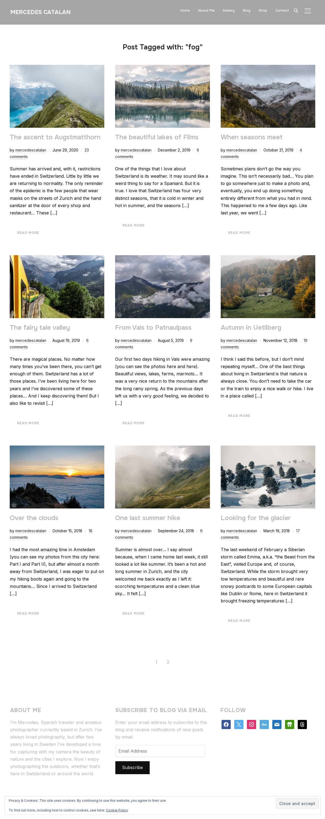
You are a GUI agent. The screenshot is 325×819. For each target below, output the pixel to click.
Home (185, 10)
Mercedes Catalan (40, 12)
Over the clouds (34, 518)
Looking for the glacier (256, 518)
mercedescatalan (30, 150)
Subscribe (132, 767)
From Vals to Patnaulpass (153, 327)
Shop (263, 10)
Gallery (229, 10)
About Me (206, 10)
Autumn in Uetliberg (251, 327)
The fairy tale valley (40, 327)
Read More (28, 233)
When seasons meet (252, 137)
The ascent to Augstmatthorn (55, 137)
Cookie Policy (117, 810)
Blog (246, 10)
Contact (282, 10)
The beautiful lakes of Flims (157, 137)
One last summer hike (147, 518)
